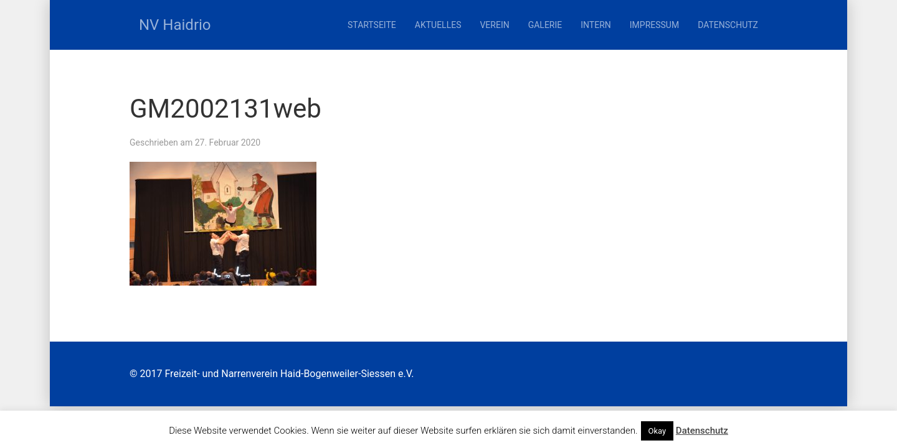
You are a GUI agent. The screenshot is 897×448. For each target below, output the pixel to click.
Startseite (372, 25)
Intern (596, 25)
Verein (494, 25)
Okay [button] (657, 431)
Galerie (545, 25)
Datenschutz (728, 25)
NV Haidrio (175, 25)
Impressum (654, 25)
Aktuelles (438, 25)
